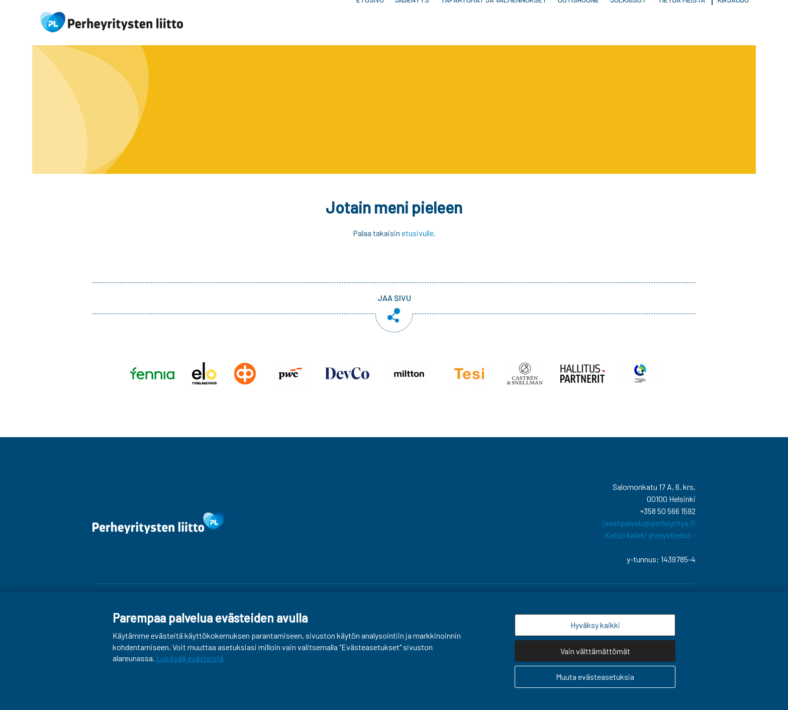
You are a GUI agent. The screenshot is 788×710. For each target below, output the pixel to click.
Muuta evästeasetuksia (595, 676)
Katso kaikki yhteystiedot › (650, 540)
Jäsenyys (412, 25)
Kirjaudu (733, 25)
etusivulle (418, 238)
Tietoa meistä (681, 25)
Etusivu (370, 25)
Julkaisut (628, 25)
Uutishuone (578, 25)
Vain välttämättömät (595, 651)
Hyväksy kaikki (595, 625)
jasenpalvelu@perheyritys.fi (649, 528)
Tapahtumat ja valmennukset (494, 25)
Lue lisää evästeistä (190, 658)
